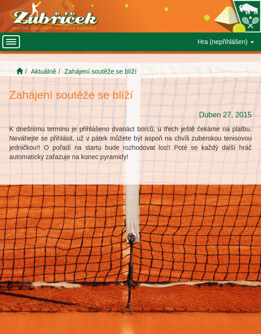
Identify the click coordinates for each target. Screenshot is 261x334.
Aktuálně (43, 71)
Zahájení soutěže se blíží (100, 71)
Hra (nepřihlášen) (225, 41)
